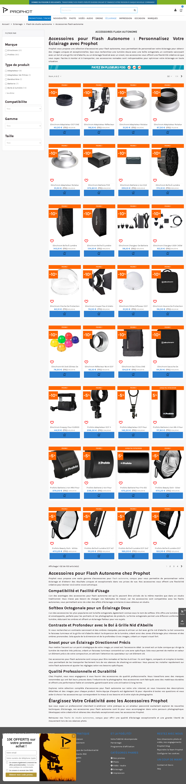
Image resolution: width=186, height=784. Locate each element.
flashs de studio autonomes (79, 717)
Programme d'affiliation (122, 746)
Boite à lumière (16, 88)
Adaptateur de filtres (19, 75)
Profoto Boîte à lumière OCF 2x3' (133, 548)
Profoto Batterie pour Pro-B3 (133, 487)
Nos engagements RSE (75, 754)
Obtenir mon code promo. (21, 775)
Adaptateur (14, 70)
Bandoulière (14, 79)
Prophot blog (163, 746)
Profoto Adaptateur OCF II (99, 427)
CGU (66, 746)
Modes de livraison (73, 739)
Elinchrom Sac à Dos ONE (133, 366)
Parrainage (116, 742)
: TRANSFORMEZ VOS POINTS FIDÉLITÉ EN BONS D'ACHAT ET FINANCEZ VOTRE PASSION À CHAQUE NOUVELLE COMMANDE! (93, 2)
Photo (115, 762)
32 (169, 76)
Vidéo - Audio (118, 765)
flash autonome (120, 578)
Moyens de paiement (74, 742)
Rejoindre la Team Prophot (170, 749)
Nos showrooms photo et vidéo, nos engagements (169, 741)
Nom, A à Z (55, 76)
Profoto (13, 54)
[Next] (181, 76)
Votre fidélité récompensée (124, 739)
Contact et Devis (165, 765)
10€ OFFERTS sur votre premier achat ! (21, 743)
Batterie (12, 83)
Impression (117, 773)
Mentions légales (72, 757)
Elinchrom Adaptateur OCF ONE (64, 124)
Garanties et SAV (72, 761)
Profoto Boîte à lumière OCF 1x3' (99, 548)
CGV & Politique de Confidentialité (81, 750)
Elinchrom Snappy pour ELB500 (64, 427)
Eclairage (117, 769)
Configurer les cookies (168, 753)
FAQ (159, 769)
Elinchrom (14, 50)
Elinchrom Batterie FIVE (99, 185)
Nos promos (118, 758)
